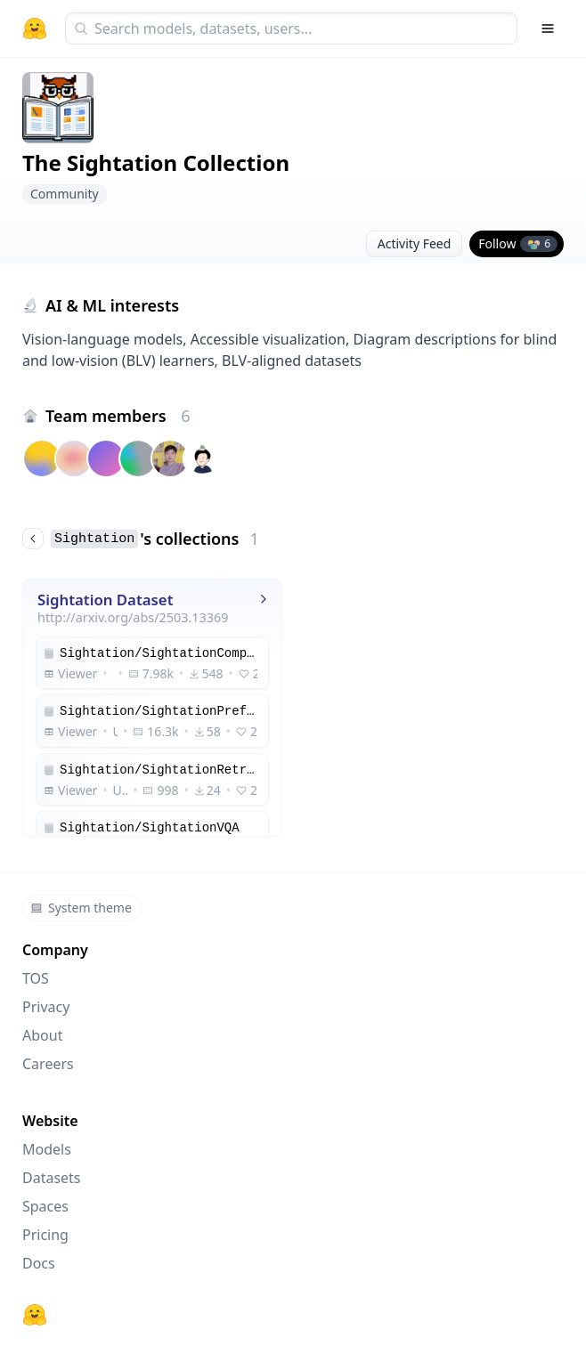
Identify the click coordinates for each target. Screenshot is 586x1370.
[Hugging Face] (34, 1314)
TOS (35, 978)
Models (46, 1149)
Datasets (51, 1178)
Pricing (45, 1234)
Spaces (45, 1206)
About (42, 1035)
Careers (48, 1064)
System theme (81, 907)
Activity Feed (415, 243)
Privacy (45, 1007)
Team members (118, 415)
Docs (38, 1263)
